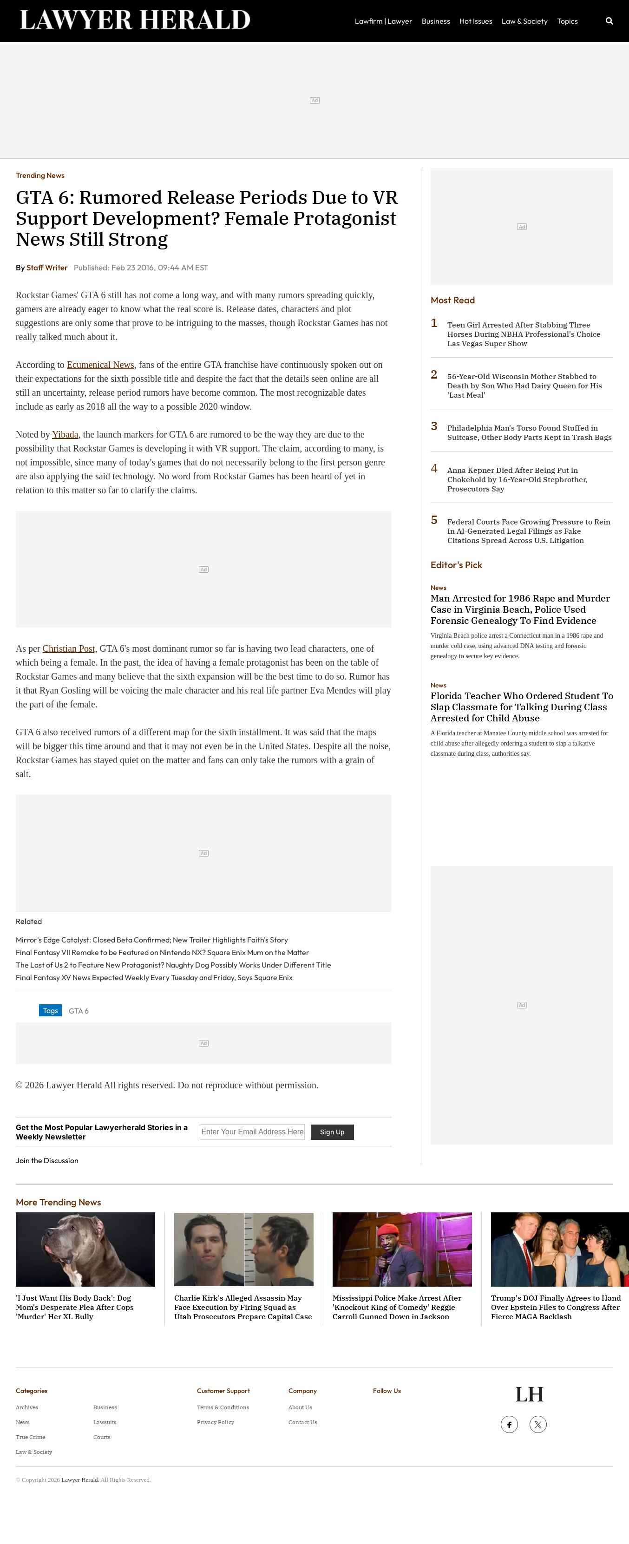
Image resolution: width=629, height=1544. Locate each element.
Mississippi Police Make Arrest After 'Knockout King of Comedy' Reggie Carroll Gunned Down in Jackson (397, 1307)
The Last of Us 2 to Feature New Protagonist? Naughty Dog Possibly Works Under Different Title (173, 964)
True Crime (30, 1436)
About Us (300, 1407)
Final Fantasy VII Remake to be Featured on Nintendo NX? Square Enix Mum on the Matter (162, 952)
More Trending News (58, 1202)
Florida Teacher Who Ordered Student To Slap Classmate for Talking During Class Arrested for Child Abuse (522, 706)
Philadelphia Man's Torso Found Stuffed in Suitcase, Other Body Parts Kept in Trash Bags (529, 432)
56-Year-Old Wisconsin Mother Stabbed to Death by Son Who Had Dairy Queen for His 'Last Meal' (524, 385)
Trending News (40, 175)
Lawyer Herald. (80, 1479)
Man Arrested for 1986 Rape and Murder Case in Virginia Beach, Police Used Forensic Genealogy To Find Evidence (520, 609)
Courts (102, 1436)
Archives (27, 1407)
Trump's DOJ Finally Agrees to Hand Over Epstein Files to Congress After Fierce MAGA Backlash (556, 1307)
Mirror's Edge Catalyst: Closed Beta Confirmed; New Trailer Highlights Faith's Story (152, 939)
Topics (567, 21)
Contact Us (302, 1422)
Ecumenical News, (102, 365)
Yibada (65, 434)
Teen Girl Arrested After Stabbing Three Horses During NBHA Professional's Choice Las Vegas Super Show (524, 334)
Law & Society (525, 21)
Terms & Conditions (223, 1407)
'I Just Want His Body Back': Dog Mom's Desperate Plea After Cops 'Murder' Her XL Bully (75, 1307)
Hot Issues (475, 21)
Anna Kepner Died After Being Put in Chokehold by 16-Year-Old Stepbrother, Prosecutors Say (517, 479)
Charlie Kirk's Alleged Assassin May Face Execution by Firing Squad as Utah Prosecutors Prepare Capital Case (243, 1307)
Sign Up (332, 1132)
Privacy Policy (215, 1422)
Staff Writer (47, 267)
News (438, 587)
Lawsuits (105, 1422)
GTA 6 (79, 1010)
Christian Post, (70, 648)
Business (436, 21)
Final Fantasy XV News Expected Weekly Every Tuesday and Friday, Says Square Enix (154, 977)
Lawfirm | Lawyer (384, 21)
